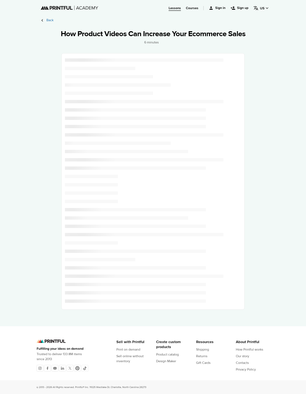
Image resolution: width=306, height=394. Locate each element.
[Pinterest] (77, 368)
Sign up (239, 8)
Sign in (217, 8)
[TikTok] (85, 368)
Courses (192, 8)
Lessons (175, 8)
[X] (70, 368)
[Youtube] (55, 368)
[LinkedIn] (62, 368)
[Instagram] (40, 368)
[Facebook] (47, 368)
